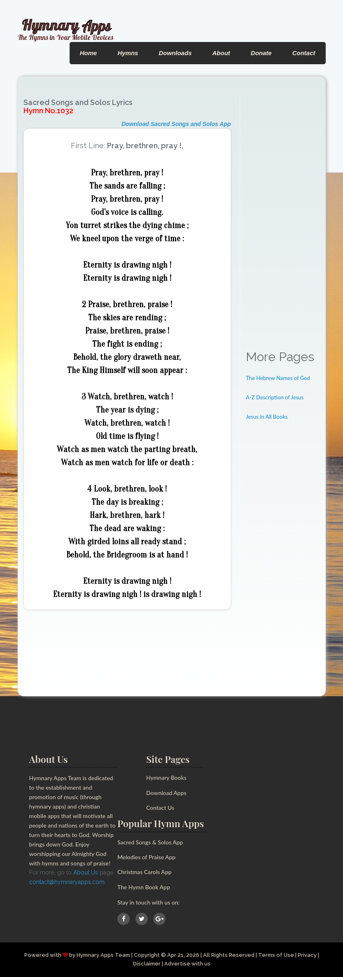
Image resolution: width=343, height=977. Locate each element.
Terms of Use (276, 955)
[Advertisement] (283, 217)
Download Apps (166, 792)
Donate (261, 52)
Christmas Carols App (144, 871)
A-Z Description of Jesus (274, 397)
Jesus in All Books (267, 416)
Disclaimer (147, 964)
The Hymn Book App (143, 887)
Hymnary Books (166, 777)
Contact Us (160, 807)
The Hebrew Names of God (278, 378)
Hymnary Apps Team (103, 955)
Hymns (127, 52)
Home (88, 52)
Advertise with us (187, 964)
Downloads (175, 52)
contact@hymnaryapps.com (67, 882)
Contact (303, 52)
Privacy (307, 955)
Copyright (146, 955)
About (221, 52)
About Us (85, 872)
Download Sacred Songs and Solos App (176, 124)
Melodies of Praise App (146, 856)
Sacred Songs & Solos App (150, 842)
